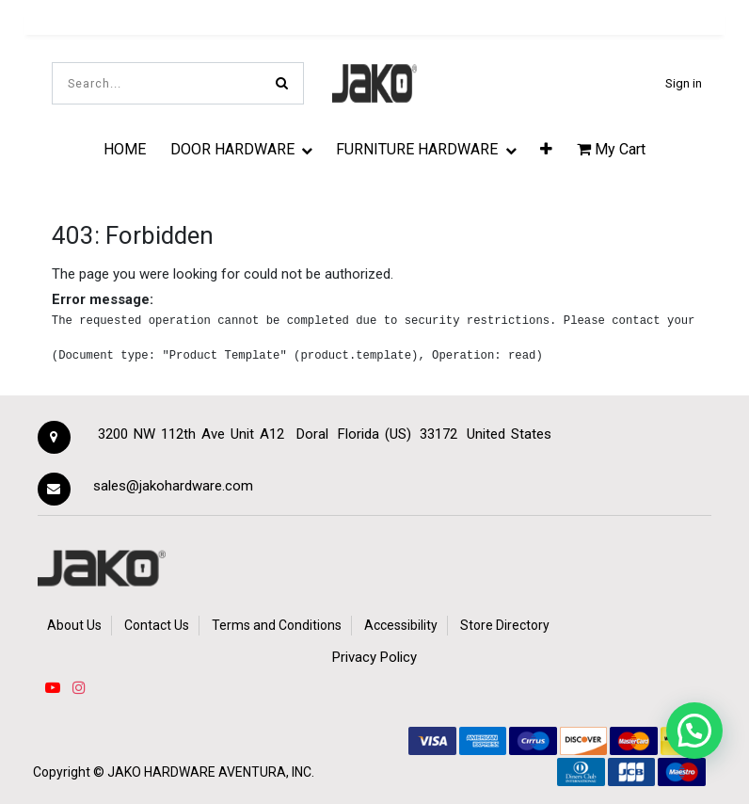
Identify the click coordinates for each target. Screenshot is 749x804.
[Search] (282, 83)
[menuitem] (124, 148)
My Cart (611, 149)
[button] (546, 148)
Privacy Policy (374, 657)
